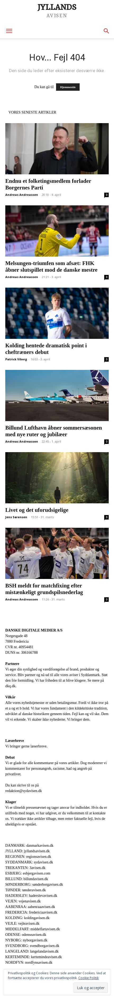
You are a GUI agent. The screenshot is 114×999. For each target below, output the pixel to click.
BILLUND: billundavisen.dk (26, 879)
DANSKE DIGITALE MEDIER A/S (33, 630)
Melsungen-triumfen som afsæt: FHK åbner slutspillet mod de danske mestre (51, 266)
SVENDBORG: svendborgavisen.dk (32, 946)
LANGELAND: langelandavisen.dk (31, 951)
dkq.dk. (10, 686)
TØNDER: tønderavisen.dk (25, 890)
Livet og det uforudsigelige (37, 510)
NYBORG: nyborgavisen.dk (26, 940)
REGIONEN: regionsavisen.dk (28, 857)
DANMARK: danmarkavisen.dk (29, 845)
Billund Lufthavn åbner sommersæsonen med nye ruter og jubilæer (53, 431)
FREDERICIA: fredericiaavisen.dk (31, 912)
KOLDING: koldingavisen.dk (27, 918)
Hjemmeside (68, 87)
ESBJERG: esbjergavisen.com (27, 873)
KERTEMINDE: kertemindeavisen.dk (33, 957)
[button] (9, 31)
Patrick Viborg (16, 359)
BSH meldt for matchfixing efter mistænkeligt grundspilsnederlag (44, 588)
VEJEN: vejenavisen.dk (23, 901)
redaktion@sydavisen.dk (23, 791)
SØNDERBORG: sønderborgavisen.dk (34, 884)
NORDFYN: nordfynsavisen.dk (28, 963)
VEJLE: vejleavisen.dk (22, 924)
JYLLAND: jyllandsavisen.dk (27, 851)
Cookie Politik (88, 978)
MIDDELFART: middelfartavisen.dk (32, 929)
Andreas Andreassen (21, 195)
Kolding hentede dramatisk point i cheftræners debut (46, 348)
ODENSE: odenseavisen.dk (25, 935)
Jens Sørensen (16, 517)
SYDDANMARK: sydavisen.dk (29, 862)
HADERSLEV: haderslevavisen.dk (31, 896)
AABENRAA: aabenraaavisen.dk (30, 907)
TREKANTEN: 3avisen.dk (25, 868)
